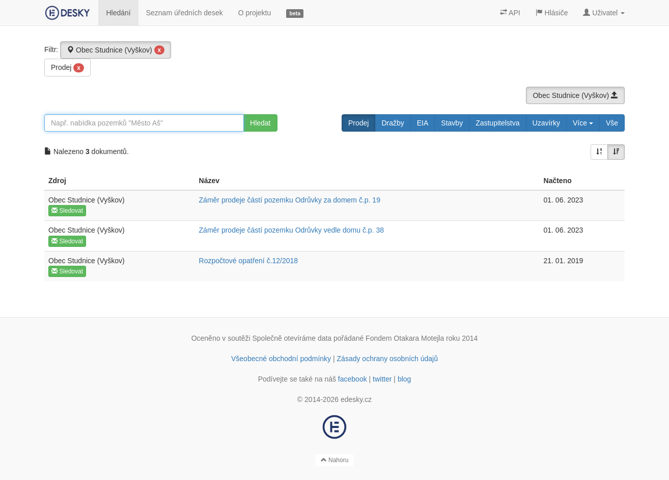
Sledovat (67, 210)
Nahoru (335, 460)
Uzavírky (546, 123)
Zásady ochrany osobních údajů (387, 359)
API (510, 13)
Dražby (392, 123)
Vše (612, 123)
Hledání (118, 13)
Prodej (67, 67)
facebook (352, 379)
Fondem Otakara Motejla (405, 338)
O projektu (254, 13)
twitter (382, 379)
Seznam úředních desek (184, 13)
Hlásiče (552, 13)
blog (404, 379)
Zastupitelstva (497, 123)
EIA (423, 123)
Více (583, 123)
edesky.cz (356, 399)
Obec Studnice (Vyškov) (115, 50)
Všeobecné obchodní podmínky (281, 359)
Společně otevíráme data (292, 338)
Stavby (452, 123)
